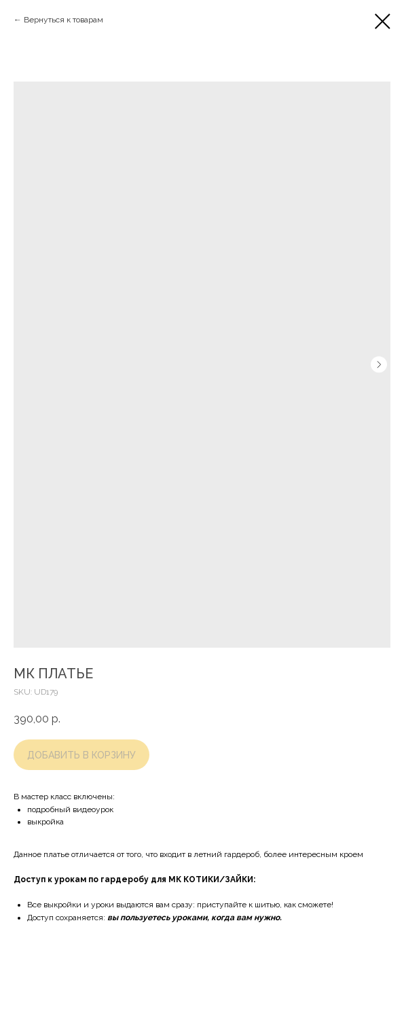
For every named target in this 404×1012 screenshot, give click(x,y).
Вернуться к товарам (63, 19)
